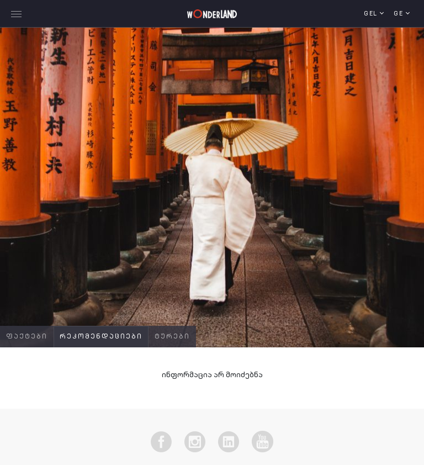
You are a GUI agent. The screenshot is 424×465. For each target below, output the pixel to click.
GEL (372, 14)
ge (400, 14)
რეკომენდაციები (101, 337)
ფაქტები (26, 337)
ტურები (172, 337)
